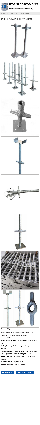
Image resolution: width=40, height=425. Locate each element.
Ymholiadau (8, 372)
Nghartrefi (3, 14)
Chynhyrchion (13, 14)
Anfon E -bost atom (26, 372)
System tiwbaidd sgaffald (26, 13)
